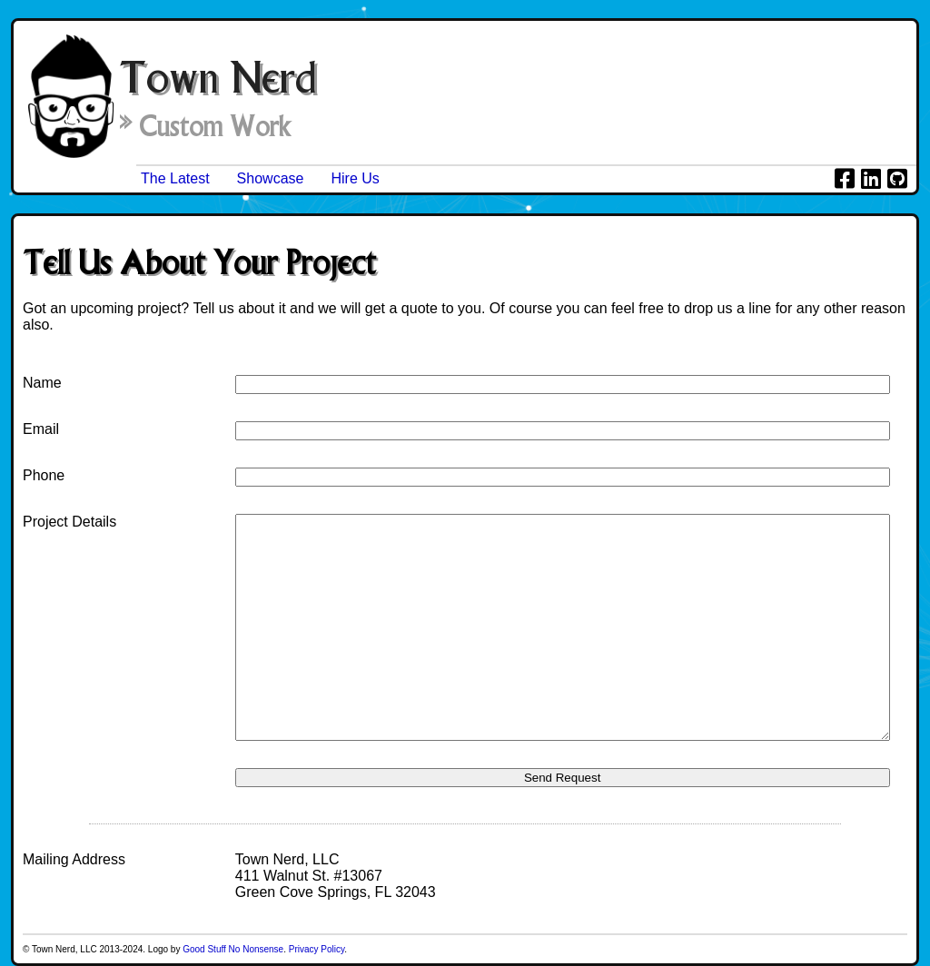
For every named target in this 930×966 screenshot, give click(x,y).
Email (41, 429)
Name (42, 382)
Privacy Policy (317, 949)
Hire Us (355, 178)
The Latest (175, 178)
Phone (43, 475)
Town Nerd (217, 77)
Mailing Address (74, 859)
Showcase (270, 178)
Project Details (69, 521)
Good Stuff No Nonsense (233, 949)
